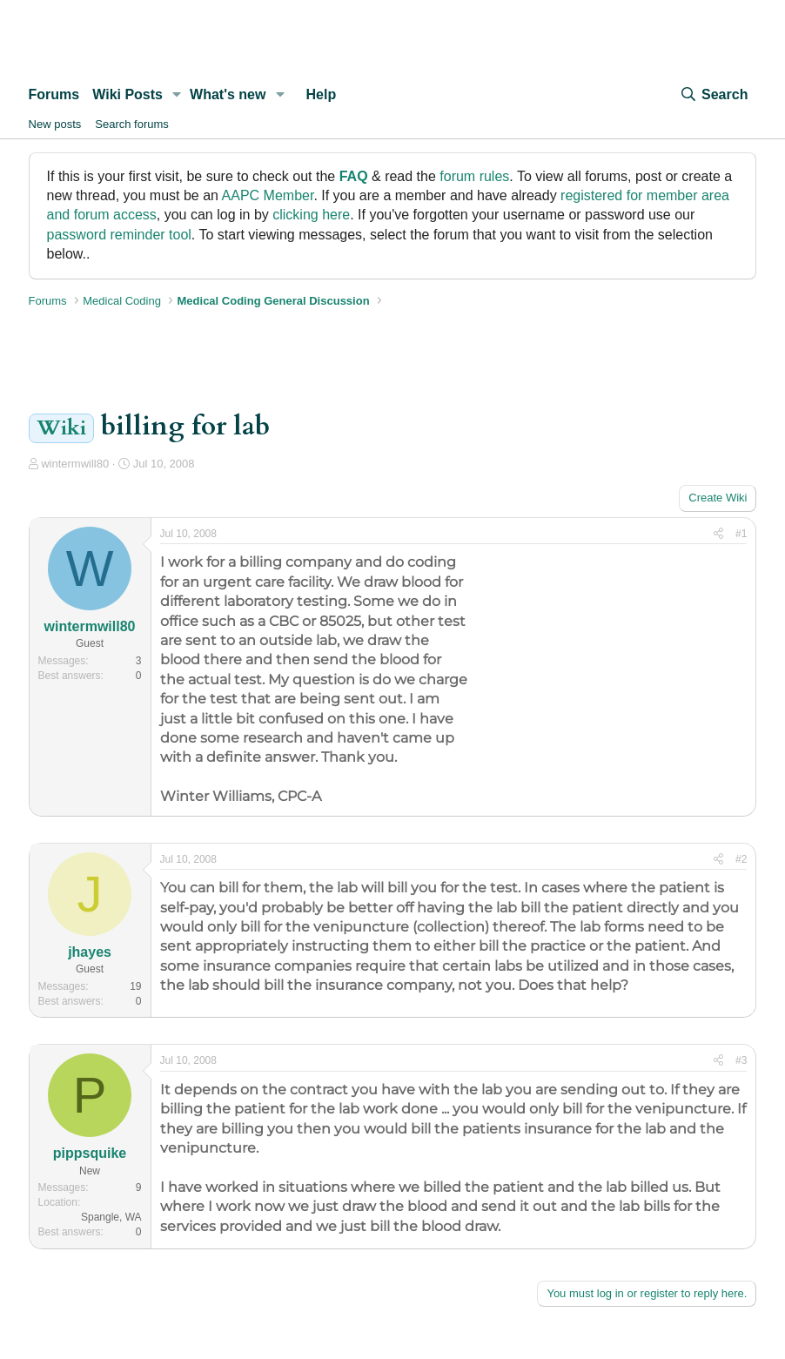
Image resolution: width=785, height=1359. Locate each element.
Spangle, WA (111, 1217)
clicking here (311, 214)
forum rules (474, 176)
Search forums (132, 124)
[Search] (713, 94)
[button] (177, 94)
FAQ (353, 176)
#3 (741, 1060)
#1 (741, 534)
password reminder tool (119, 234)
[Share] (718, 534)
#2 (741, 859)
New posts (55, 124)
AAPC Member (268, 195)
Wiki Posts (127, 94)
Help (320, 94)
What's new (227, 94)
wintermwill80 (75, 463)
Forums (54, 94)
